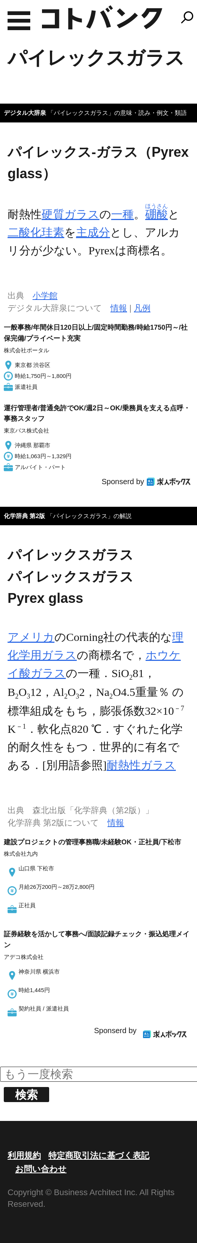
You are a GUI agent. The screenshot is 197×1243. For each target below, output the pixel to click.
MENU (19, 21)
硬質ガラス (70, 214)
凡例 (142, 308)
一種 (122, 214)
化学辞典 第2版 (24, 516)
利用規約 (24, 1155)
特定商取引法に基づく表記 (98, 1155)
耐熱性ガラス (141, 765)
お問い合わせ (41, 1169)
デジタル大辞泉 (25, 113)
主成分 (93, 232)
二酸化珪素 (36, 232)
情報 (118, 308)
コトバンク (102, 17)
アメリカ (31, 637)
